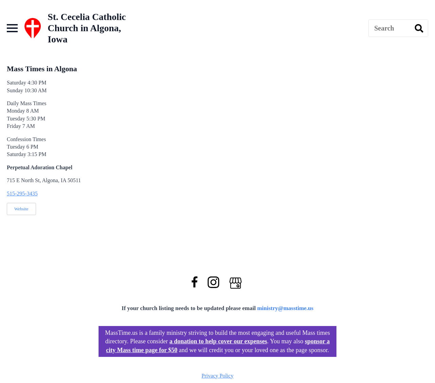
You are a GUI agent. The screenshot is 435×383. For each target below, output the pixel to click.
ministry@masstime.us (285, 308)
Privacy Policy (217, 376)
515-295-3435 (22, 193)
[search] (419, 28)
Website (21, 208)
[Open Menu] (12, 28)
